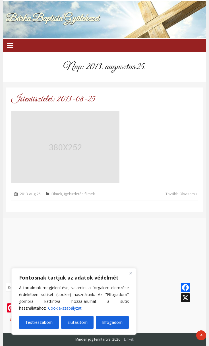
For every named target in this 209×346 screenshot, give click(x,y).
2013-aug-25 (30, 193)
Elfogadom (112, 322)
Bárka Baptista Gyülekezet (52, 18)
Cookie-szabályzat (65, 308)
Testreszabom (39, 322)
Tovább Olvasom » (181, 193)
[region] (73, 301)
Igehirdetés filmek (79, 193)
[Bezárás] (130, 273)
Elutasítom (77, 322)
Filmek (56, 193)
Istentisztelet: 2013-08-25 (53, 99)
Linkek (129, 339)
